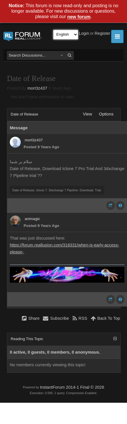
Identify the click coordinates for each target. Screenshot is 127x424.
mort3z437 (37, 88)
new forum (78, 17)
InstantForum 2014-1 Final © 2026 (72, 387)
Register (102, 33)
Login (84, 33)
